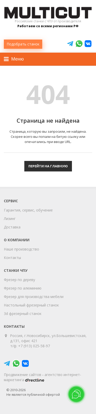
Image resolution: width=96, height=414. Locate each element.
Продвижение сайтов (22, 374)
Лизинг (10, 218)
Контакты (12, 257)
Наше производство (21, 249)
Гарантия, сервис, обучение (28, 210)
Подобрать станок (23, 44)
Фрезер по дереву (19, 279)
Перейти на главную (48, 166)
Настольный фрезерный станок (31, 305)
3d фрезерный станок (22, 313)
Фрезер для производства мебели (33, 296)
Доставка (12, 227)
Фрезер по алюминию (22, 288)
